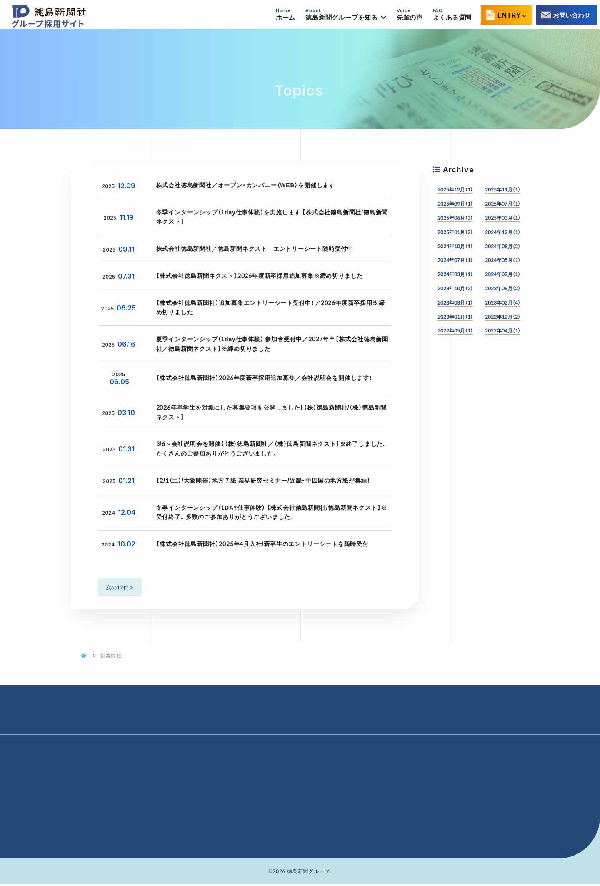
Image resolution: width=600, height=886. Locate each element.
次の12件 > (119, 587)
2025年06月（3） (455, 218)
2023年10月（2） (455, 288)
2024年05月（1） (502, 260)
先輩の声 (409, 15)
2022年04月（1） (502, 330)
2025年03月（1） (502, 218)
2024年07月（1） (455, 260)
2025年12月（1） (455, 189)
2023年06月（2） (502, 288)
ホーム (285, 15)
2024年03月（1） (455, 274)
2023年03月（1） (455, 302)
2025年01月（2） (455, 232)
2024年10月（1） (455, 246)
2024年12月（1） (502, 232)
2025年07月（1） (502, 203)
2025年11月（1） (502, 189)
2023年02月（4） (502, 302)
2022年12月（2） (502, 316)
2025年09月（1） (455, 203)
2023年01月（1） (455, 316)
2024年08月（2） (502, 246)
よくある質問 (452, 15)
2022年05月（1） (455, 330)
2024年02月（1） (502, 274)
